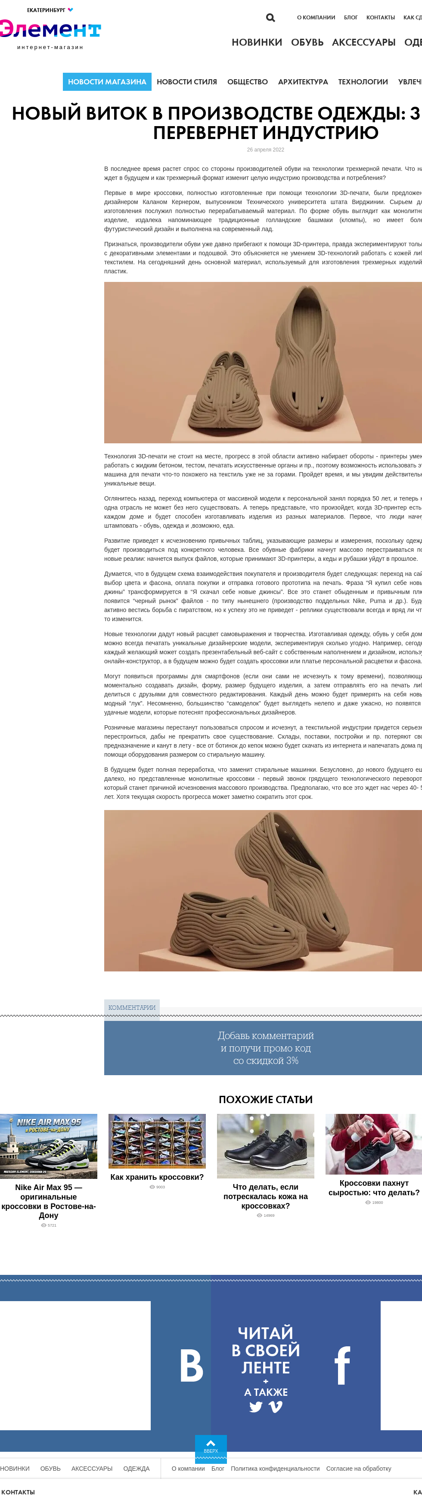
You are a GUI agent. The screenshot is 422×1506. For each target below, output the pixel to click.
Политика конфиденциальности (275, 1469)
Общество (247, 82)
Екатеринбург (50, 10)
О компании (316, 17)
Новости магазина (107, 82)
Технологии (363, 82)
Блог (351, 17)
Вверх (211, 1451)
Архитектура (303, 82)
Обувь (50, 1469)
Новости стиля (187, 82)
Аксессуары (92, 1469)
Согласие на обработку (358, 1469)
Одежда (137, 1469)
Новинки (15, 1469)
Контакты (380, 17)
